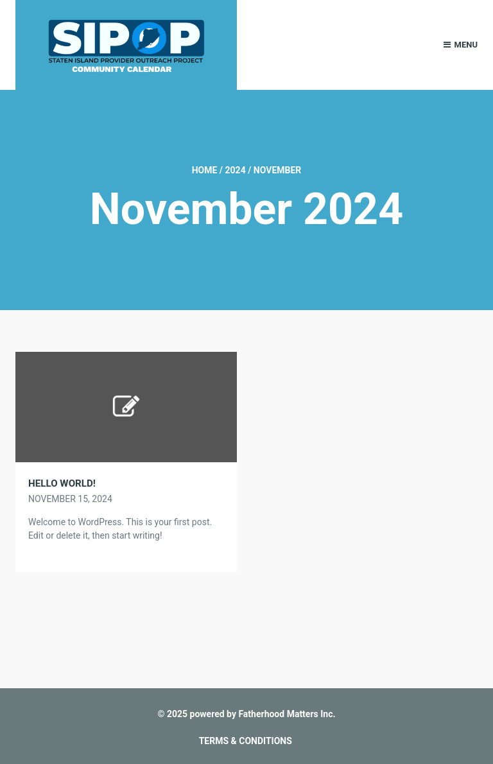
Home (205, 170)
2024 (235, 170)
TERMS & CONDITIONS (245, 741)
